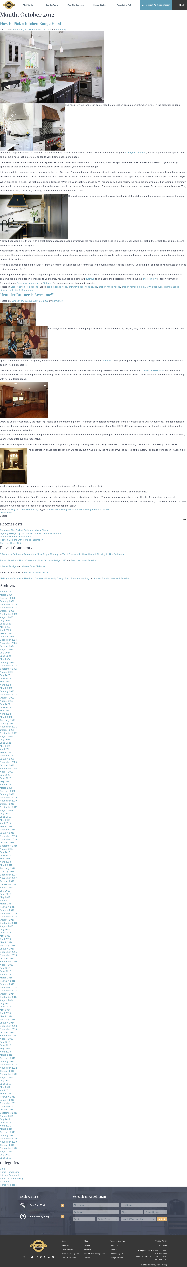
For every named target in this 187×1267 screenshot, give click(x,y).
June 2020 (5, 778)
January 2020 (7, 794)
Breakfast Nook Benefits (83, 560)
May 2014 (5, 1010)
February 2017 (8, 907)
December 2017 (8, 875)
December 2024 (8, 640)
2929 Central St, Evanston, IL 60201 (151, 1256)
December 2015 (8, 952)
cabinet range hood (57, 287)
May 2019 (5, 820)
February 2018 (8, 868)
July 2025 (5, 620)
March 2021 (6, 752)
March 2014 (6, 1016)
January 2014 (7, 1023)
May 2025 (5, 627)
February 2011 (8, 1132)
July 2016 (5, 929)
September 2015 (9, 961)
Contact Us (114, 1245)
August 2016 (6, 926)
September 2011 (9, 1113)
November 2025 (8, 608)
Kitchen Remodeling (27, 287)
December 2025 (8, 604)
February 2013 (8, 1058)
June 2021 (5, 743)
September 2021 (9, 733)
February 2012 (8, 1097)
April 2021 (5, 749)
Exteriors (5, 1181)
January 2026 (7, 601)
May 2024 (5, 659)
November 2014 (8, 990)
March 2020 (6, 788)
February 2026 (8, 598)
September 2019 (9, 807)
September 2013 (9, 1035)
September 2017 (9, 884)
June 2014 (5, 1007)
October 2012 (7, 1071)
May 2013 (5, 1048)
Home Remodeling (10, 1172)
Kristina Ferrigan (9, 566)
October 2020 (7, 765)
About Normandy (69, 1258)
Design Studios (100, 5)
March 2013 (6, 1055)
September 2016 (9, 923)
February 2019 (8, 830)
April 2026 (5, 591)
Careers (113, 1249)
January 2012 (7, 1100)
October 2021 (7, 730)
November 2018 (8, 839)
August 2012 (6, 1077)
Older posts (6, 513)
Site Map (163, 1245)
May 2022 (5, 710)
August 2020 (6, 772)
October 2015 (7, 958)
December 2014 (8, 987)
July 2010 (5, 1155)
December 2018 (8, 836)
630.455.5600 (161, 1253)
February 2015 (8, 981)
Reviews (87, 1249)
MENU (179, 5)
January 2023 (7, 691)
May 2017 (5, 897)
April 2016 (5, 939)
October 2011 (7, 1109)
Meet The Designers (76, 5)
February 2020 (8, 791)
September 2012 (9, 1074)
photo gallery (150, 279)
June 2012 (5, 1084)
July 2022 (5, 704)
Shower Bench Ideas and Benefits (111, 578)
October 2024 (7, 646)
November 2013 (8, 1029)
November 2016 (8, 916)
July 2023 (5, 675)
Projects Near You (117, 1241)
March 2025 (6, 633)
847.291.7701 (161, 1259)
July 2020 (5, 775)
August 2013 (6, 1039)
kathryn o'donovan (153, 287)
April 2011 (5, 1126)
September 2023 (9, 669)
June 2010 (5, 1158)
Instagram (34, 283)
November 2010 (8, 1142)
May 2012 (5, 1087)
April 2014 (5, 1013)
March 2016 (6, 942)
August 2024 (6, 649)
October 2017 (7, 881)
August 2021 (6, 736)
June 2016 (5, 933)
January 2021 (7, 759)
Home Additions (8, 1185)
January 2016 (7, 949)
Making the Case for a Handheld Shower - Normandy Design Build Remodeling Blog (44, 578)
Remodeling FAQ (124, 5)
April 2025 (5, 630)
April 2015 (5, 974)
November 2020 (8, 762)
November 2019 (8, 801)
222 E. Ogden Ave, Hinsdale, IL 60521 (150, 1251)
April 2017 (5, 900)
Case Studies (67, 1249)
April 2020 (5, 784)
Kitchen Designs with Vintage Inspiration (21, 540)
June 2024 (5, 656)
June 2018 (5, 855)
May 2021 (5, 746)
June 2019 (5, 817)
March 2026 (6, 595)
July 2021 (5, 739)
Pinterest (47, 283)
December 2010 (8, 1138)
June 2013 (5, 1045)
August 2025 (6, 617)
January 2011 (7, 1135)
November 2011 (8, 1106)
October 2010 (7, 1145)
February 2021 (8, 756)
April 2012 (5, 1090)
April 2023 (5, 685)
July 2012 (5, 1081)
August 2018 (6, 849)
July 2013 (5, 1042)
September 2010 (9, 1148)
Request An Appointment (156, 5)
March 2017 (6, 904)
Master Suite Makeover (34, 566)
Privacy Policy (161, 1241)
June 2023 (5, 678)
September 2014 (9, 997)
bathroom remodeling (79, 509)
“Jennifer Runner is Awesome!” (27, 294)
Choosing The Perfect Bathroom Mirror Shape (24, 530)
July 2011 (5, 1119)
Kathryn (90, 279)
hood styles (91, 287)
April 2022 (5, 714)
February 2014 (8, 1019)
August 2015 (6, 965)
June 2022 (5, 707)
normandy (60, 29)
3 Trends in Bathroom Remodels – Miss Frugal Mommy (29, 554)
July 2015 (5, 968)
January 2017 (7, 910)
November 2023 (8, 665)
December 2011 (8, 1103)
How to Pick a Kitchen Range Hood (30, 23)
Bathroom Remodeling (12, 1178)
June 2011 (5, 1122)
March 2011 (6, 1129)
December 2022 (8, 694)
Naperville (106, 360)
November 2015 (8, 955)
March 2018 (6, 865)
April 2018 (5, 862)
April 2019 (5, 823)
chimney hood (76, 287)
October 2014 (7, 994)
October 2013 (7, 1032)
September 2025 (9, 614)
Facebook (22, 283)
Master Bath (157, 370)
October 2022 (7, 698)
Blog (13, 287)
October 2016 (7, 920)
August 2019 (6, 810)
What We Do (28, 5)
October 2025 (7, 611)
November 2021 (8, 727)
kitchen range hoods (109, 287)
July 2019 (5, 813)
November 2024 (8, 643)
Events (87, 1245)
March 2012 (6, 1093)
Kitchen (145, 370)
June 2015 (5, 971)
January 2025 (7, 636)
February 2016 (8, 945)
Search (4, 516)
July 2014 (5, 1003)
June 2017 (5, 894)
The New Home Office (11, 543)
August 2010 (6, 1151)
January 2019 (7, 833)
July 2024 (5, 653)
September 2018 (9, 846)
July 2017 (5, 891)
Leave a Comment (100, 509)
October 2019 (7, 804)
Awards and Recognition (94, 1254)
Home (64, 1241)
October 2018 (7, 842)
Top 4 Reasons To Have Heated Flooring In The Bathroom (93, 554)
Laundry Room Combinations (15, 536)
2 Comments (26, 290)
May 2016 (5, 936)
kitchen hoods (171, 287)
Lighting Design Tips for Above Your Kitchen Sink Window (30, 533)
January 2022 (7, 723)
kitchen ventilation (9, 290)
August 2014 (6, 1000)
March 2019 (6, 826)
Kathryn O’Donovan (135, 152)
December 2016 (8, 913)
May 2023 (5, 682)
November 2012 (8, 1068)
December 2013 (8, 1026)
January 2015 (7, 984)
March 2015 (6, 978)
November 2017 (8, 878)
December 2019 (8, 797)
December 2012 (8, 1064)
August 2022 (6, 701)
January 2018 (7, 871)
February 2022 (8, 720)
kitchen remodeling (132, 287)
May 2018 (5, 858)
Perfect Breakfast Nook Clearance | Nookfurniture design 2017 (33, 560)
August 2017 (6, 887)
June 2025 (5, 624)
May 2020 (5, 781)
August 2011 (6, 1116)
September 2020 (9, 768)
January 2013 (7, 1061)
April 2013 (5, 1052)
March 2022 (6, 717)
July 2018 (5, 852)
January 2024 (7, 662)
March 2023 (6, 688)
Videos (87, 1258)
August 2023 (6, 672)
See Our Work (52, 5)
